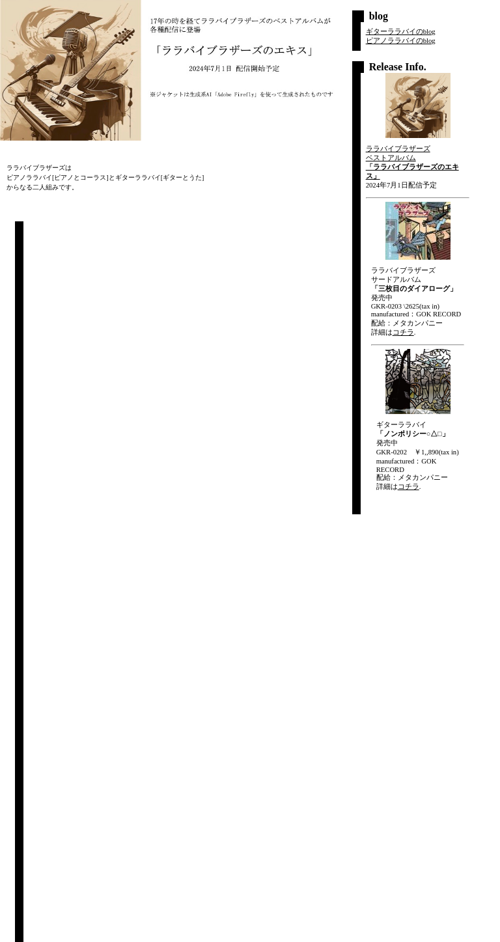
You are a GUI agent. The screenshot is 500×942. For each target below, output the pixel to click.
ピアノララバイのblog (401, 40)
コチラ (403, 332)
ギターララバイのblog (401, 31)
